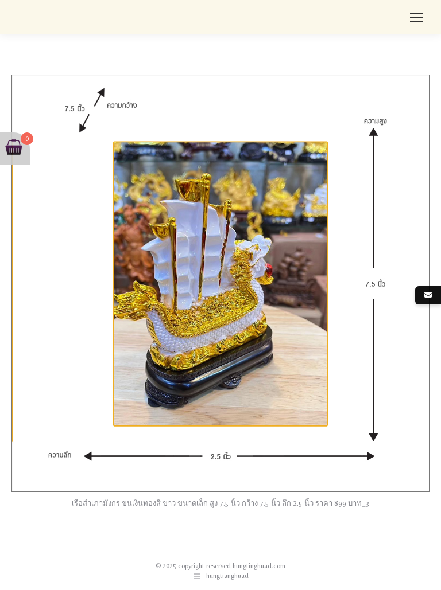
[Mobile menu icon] (416, 17)
